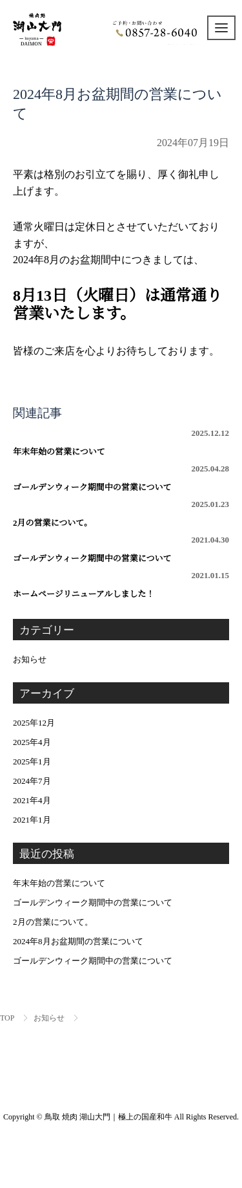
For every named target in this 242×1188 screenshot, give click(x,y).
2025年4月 (32, 742)
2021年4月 (32, 800)
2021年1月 (32, 820)
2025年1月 (32, 761)
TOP (7, 1017)
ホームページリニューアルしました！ (121, 584)
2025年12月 (34, 723)
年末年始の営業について (121, 442)
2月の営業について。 (121, 513)
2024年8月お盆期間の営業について (78, 941)
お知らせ (29, 659)
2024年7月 (32, 781)
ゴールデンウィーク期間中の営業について (121, 478)
